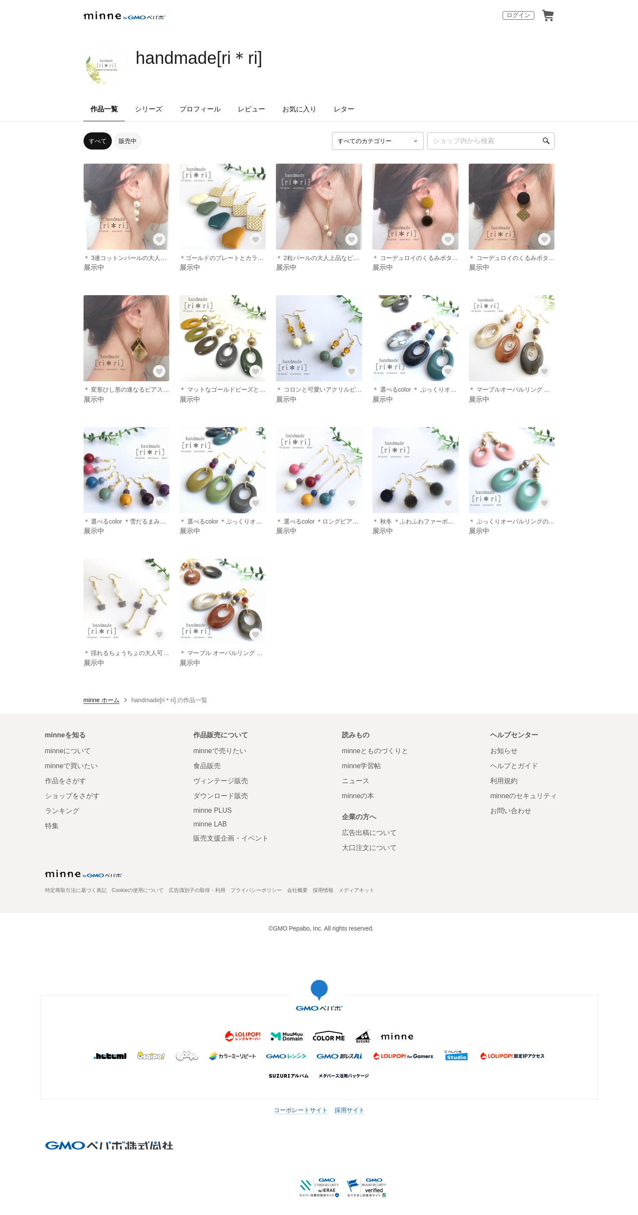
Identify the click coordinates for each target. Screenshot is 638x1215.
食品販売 (207, 765)
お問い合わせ (510, 810)
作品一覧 (104, 109)
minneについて (68, 750)
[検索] (546, 141)
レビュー (251, 109)
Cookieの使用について (138, 890)
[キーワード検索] (491, 141)
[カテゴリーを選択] (378, 141)
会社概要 (297, 890)
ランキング (62, 810)
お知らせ (504, 750)
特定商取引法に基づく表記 (76, 890)
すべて (98, 141)
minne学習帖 (361, 765)
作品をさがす (65, 780)
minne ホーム (102, 700)
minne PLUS (212, 810)
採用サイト (350, 1110)
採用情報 (323, 890)
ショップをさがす (72, 795)
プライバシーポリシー (256, 890)
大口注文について (369, 847)
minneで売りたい (219, 750)
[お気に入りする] (159, 239)
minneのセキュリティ (523, 795)
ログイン (518, 15)
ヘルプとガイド (514, 765)
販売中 (128, 141)
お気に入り (299, 109)
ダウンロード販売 (220, 795)
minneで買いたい (71, 765)
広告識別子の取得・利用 (197, 890)
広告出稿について (369, 832)
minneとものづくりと (375, 750)
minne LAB (210, 824)
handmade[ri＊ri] (199, 57)
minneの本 (358, 795)
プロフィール (200, 109)
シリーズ (148, 109)
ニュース (355, 780)
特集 (52, 825)
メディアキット (356, 890)
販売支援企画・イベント (231, 838)
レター (344, 109)
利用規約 (504, 780)
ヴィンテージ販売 (220, 780)
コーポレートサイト (301, 1110)
